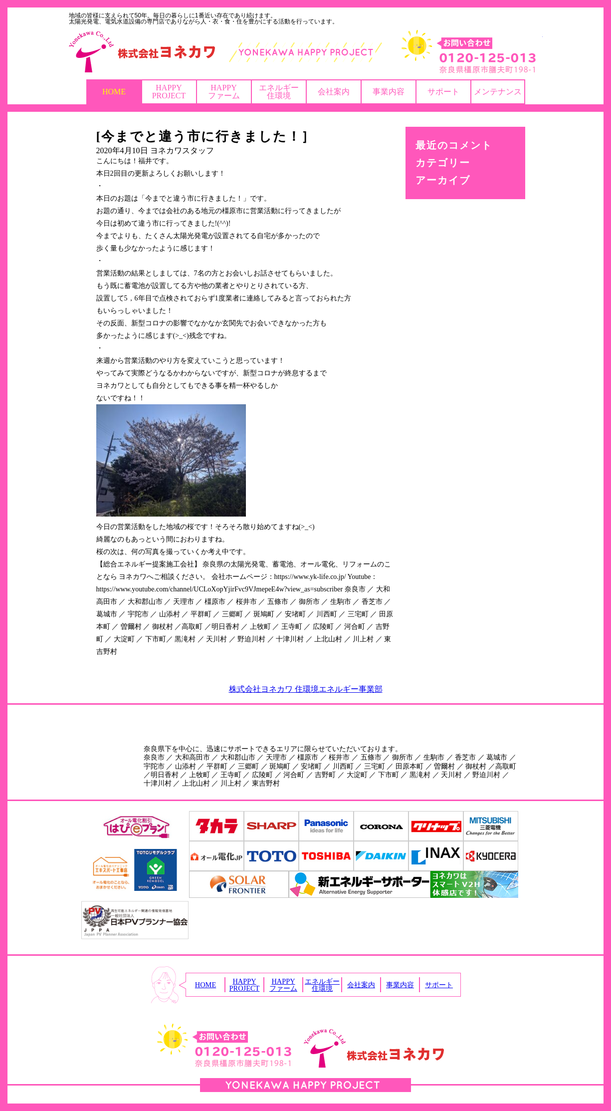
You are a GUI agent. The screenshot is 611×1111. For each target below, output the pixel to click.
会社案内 (334, 91)
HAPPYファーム (224, 91)
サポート (443, 91)
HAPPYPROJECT (169, 91)
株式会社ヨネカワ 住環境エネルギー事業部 (306, 689)
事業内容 (389, 91)
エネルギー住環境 (279, 91)
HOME (114, 91)
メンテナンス (498, 91)
